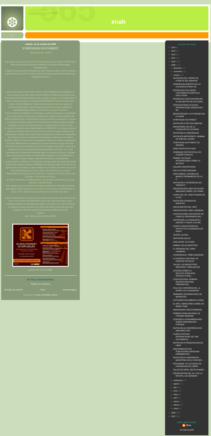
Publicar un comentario (40, 284)
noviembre (178, 71)
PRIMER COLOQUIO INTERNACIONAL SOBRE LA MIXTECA (186, 160)
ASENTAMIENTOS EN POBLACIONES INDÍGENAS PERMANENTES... (186, 351)
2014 (173, 47)
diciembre (178, 68)
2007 (173, 416)
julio (175, 387)
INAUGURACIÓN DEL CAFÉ (185, 207)
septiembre (178, 380)
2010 (173, 61)
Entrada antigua (69, 290)
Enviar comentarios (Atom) (46, 295)
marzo (176, 401)
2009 (173, 65)
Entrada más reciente (14, 290)
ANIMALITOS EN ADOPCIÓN (185, 245)
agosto (177, 384)
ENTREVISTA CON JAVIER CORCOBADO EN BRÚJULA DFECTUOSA (186, 92)
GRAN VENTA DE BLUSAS (184, 149)
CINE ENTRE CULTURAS (184, 242)
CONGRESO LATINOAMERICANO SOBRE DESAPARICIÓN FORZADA (187, 322)
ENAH (118, 21)
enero (176, 408)
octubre (177, 75)
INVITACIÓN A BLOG (182, 238)
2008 (173, 413)
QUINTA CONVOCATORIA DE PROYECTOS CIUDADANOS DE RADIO (188, 228)
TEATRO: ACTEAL (180, 235)
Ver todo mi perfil (187, 430)
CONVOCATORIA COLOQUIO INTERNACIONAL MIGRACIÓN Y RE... (188, 107)
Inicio (43, 290)
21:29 (49, 270)
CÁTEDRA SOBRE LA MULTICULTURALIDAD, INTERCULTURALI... (184, 273)
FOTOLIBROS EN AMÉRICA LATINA (188, 300)
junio (176, 391)
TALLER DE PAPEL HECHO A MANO (188, 370)
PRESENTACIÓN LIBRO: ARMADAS (188, 210)
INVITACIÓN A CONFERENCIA (186, 133)
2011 (173, 58)
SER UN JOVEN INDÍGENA (184, 170)
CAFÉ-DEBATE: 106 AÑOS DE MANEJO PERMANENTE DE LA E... (187, 176)
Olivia (188, 425)
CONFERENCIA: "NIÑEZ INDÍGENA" (188, 255)
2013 (173, 51)
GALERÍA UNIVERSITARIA (184, 167)
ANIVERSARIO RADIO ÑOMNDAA (187, 310)
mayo (176, 394)
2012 (173, 54)
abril (176, 398)
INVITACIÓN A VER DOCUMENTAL (188, 123)
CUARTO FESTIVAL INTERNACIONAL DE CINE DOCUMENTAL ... (186, 336)
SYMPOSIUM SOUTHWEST (40, 48)
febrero (177, 405)
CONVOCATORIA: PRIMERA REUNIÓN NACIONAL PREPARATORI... (185, 281)
